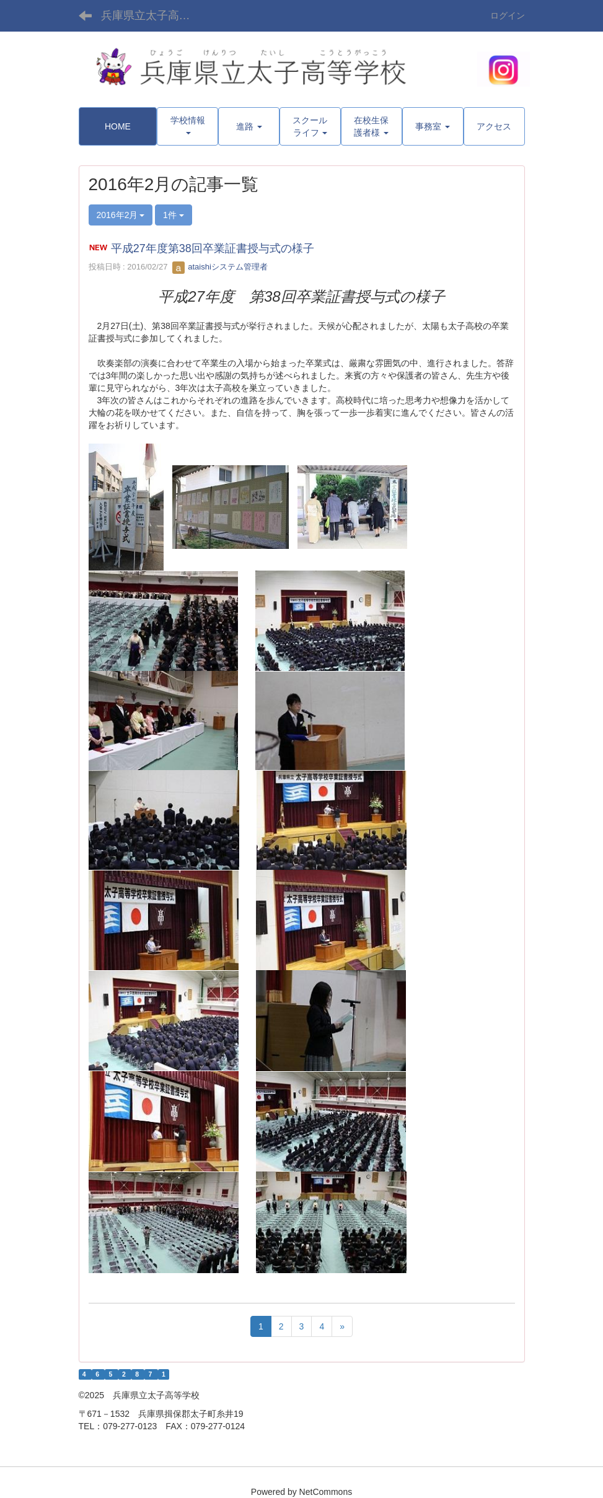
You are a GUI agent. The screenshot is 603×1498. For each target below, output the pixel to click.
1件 (173, 215)
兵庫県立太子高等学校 (153, 15)
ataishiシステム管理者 (220, 266)
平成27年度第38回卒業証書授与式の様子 (212, 248)
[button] (187, 126)
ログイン (507, 15)
